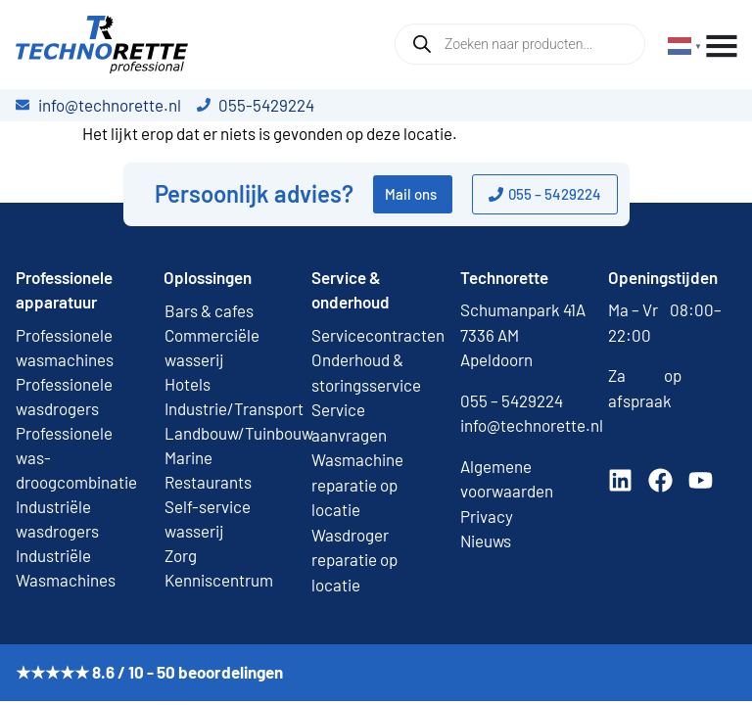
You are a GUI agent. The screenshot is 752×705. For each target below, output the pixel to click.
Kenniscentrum (218, 579)
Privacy (486, 516)
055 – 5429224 (511, 400)
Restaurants (208, 482)
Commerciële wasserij (211, 347)
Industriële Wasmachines (66, 567)
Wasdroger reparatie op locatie (354, 559)
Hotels (187, 384)
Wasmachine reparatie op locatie (357, 484)
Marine (188, 457)
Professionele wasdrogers (64, 396)
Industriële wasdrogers (57, 518)
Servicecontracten (378, 335)
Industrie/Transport (227, 408)
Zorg (180, 555)
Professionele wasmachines (65, 347)
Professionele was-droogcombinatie (76, 457)
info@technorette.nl (531, 425)
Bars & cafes (209, 310)
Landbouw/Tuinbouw (227, 433)
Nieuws (485, 540)
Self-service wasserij (207, 518)
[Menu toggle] (721, 46)
